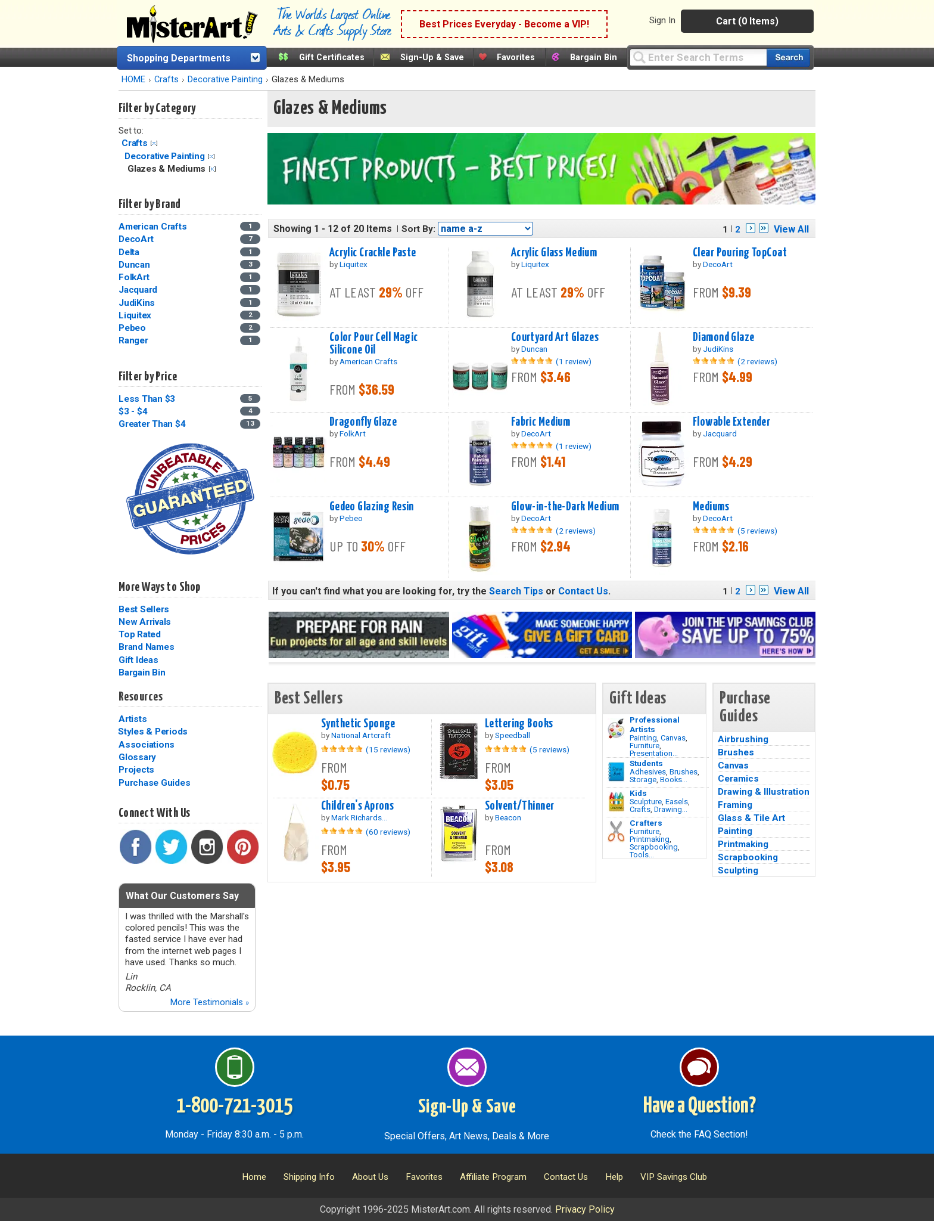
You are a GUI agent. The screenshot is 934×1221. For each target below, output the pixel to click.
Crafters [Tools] (646, 823)
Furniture (644, 745)
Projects (136, 769)
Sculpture (646, 801)
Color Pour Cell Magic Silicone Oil (373, 343)
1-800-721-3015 (234, 1106)
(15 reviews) (388, 749)
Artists (133, 719)
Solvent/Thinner (519, 806)
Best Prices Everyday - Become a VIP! (504, 24)
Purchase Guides (154, 782)
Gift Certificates (332, 57)
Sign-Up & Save (432, 57)
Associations (147, 744)
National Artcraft (361, 735)
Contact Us (583, 591)
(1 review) (573, 361)
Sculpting (738, 870)
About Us (370, 1177)
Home (254, 1177)
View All (791, 229)
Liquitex (135, 315)
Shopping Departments (179, 58)
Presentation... (654, 753)
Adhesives (648, 771)
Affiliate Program (493, 1177)
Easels (676, 801)
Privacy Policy (585, 1209)
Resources (141, 697)
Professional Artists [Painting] (655, 724)
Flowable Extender (731, 422)
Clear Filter (154, 143)
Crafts (166, 80)
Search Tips (516, 591)
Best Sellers (144, 609)
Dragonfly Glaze (363, 422)
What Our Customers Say (182, 895)
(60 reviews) (388, 831)
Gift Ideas (138, 660)
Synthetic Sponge (358, 724)
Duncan (134, 264)
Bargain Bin (593, 57)
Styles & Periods (153, 731)
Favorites (516, 57)
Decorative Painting (225, 80)
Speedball (512, 735)
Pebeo (132, 328)
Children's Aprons (357, 806)
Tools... (642, 854)
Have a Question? (699, 1106)
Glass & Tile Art (751, 818)
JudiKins (137, 302)
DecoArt (136, 239)
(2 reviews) (757, 361)
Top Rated (140, 634)
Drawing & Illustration (764, 791)
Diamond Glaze (724, 337)
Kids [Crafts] (638, 793)
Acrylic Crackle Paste (372, 253)
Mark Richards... (359, 817)
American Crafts (152, 226)
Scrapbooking (654, 846)
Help (614, 1177)
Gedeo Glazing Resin (371, 507)
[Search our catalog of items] (788, 57)
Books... (673, 779)
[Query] (698, 57)
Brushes (684, 771)
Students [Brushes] (646, 763)
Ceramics (738, 778)
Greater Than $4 (152, 424)
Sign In (662, 20)
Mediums (711, 507)
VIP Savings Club (673, 1177)
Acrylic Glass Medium (554, 253)
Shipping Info (309, 1177)
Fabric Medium (541, 422)
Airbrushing (743, 739)
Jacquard (138, 289)
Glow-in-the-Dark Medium (565, 507)
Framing (735, 804)
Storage (643, 779)
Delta (129, 252)
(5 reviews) (757, 530)
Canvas (673, 737)
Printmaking (650, 839)
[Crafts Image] (616, 802)
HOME (133, 80)
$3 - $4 (133, 411)
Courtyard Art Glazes (555, 337)
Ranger (133, 340)
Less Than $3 (147, 398)
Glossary (137, 757)
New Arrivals (145, 621)
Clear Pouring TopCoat (740, 253)
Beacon (508, 817)
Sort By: (418, 229)
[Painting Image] (616, 728)
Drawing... (670, 809)
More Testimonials (209, 1002)
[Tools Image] (616, 831)
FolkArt (134, 277)
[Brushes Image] (616, 772)
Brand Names (146, 647)
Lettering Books (519, 724)
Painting (643, 737)
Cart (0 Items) (747, 21)
